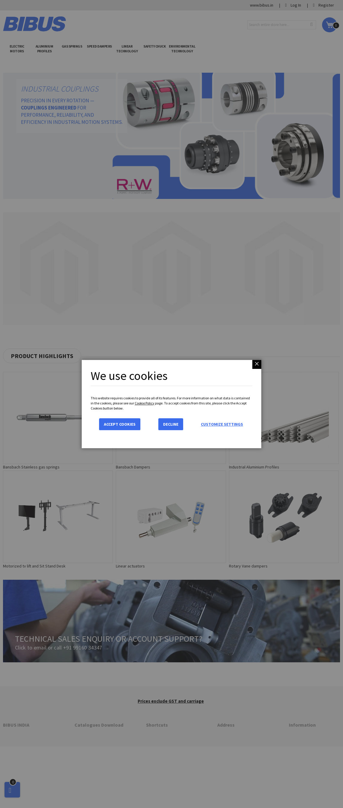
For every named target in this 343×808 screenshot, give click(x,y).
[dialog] (171, 404)
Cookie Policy (144, 403)
